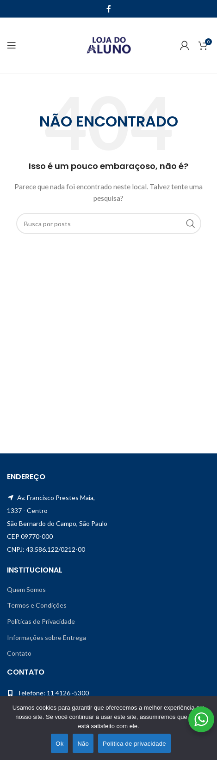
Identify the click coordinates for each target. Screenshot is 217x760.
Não (83, 743)
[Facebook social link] (108, 9)
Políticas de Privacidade (41, 621)
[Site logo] (109, 44)
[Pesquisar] (108, 223)
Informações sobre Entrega (46, 637)
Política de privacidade (134, 743)
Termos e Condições (37, 605)
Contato (19, 653)
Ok (59, 743)
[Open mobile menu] (11, 45)
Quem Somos (26, 589)
